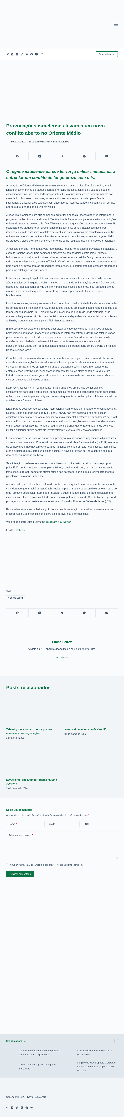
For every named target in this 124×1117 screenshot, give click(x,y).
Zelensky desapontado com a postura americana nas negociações (39, 1052)
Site (87, 824)
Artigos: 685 (62, 657)
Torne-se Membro (107, 54)
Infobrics (20, 530)
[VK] (27, 54)
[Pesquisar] (42, 54)
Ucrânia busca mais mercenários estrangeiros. (95, 1052)
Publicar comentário (20, 874)
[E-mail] (107, 156)
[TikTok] (22, 54)
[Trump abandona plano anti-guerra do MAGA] (11, 1067)
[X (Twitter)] (12, 54)
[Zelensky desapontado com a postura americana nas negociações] (33, 709)
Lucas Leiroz (15, 597)
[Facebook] (31, 54)
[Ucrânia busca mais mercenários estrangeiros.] (69, 1052)
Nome (13, 824)
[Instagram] (36, 54)
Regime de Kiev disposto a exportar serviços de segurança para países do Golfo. (96, 1066)
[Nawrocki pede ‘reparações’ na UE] (91, 709)
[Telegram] (7, 54)
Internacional (61, 142)
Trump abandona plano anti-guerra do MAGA (37, 1066)
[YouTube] (17, 54)
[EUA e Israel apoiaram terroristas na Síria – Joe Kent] (33, 760)
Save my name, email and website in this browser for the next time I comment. (46, 865)
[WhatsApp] (84, 156)
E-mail (51, 824)
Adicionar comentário (21, 835)
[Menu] (116, 24)
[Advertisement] (62, 558)
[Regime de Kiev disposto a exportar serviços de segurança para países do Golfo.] (69, 1067)
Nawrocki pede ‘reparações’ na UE (85, 729)
